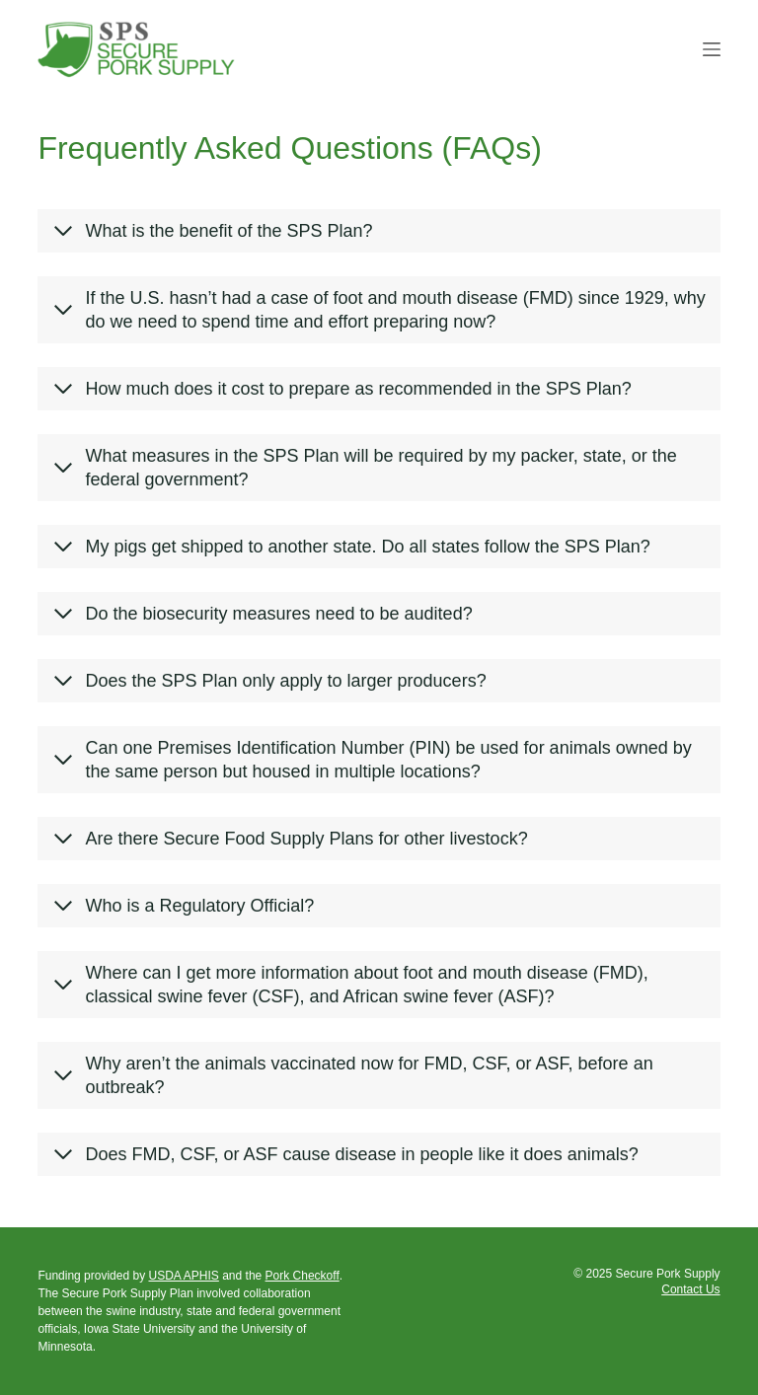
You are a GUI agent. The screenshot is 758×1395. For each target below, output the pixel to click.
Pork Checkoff (302, 1276)
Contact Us (690, 1289)
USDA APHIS (183, 1276)
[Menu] (711, 49)
